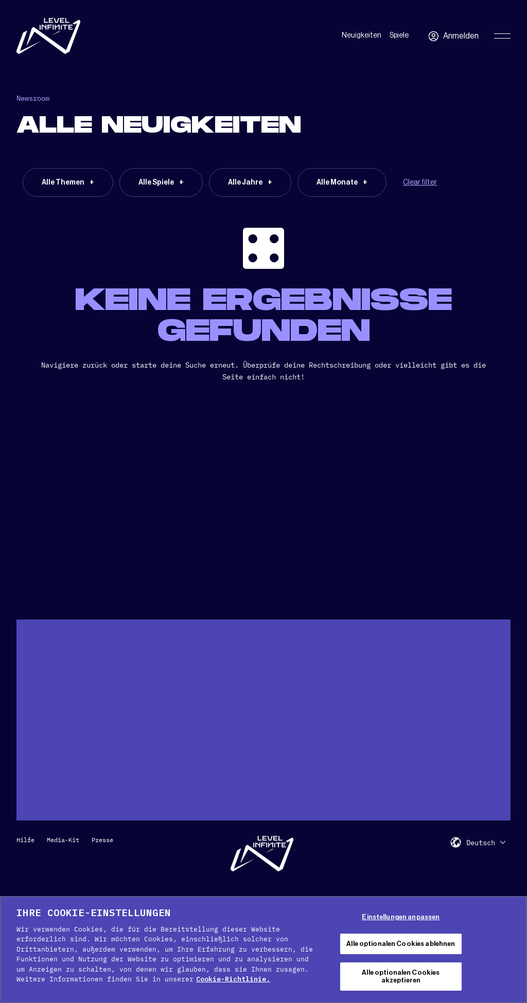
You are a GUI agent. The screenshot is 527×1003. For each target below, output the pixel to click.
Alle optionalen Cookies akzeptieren (401, 976)
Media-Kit (63, 840)
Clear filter (420, 182)
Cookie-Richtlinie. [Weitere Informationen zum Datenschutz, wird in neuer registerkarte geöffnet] (233, 979)
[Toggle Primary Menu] (502, 36)
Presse (102, 840)
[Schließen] (510, 948)
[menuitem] (486, 842)
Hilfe (25, 840)
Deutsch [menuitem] (480, 842)
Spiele (399, 35)
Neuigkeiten (361, 35)
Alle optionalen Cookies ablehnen (400, 943)
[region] (263, 949)
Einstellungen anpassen (401, 917)
